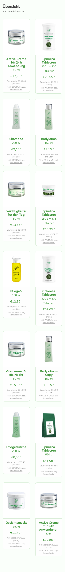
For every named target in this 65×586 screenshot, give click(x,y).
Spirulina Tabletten (49, 60)
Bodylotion (49, 139)
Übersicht (19, 11)
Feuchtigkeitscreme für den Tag (16, 213)
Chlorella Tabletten (49, 293)
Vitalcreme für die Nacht (16, 373)
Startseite (7, 11)
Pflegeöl (16, 291)
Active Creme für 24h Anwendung (16, 62)
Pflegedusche (16, 447)
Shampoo (16, 139)
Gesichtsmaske (16, 523)
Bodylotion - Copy (49, 373)
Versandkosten (16, 90)
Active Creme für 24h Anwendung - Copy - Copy (49, 526)
